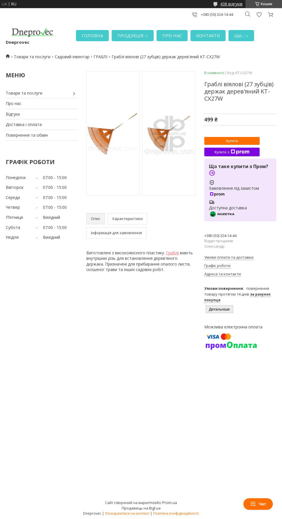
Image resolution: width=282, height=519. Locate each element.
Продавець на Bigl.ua (141, 508)
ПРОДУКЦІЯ (130, 35)
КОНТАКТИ (208, 35)
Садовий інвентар (72, 56)
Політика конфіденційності (176, 513)
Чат (258, 504)
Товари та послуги (32, 56)
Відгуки (13, 114)
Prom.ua (169, 502)
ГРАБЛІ (100, 56)
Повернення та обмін (27, 135)
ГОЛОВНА (92, 35)
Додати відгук (259, 14)
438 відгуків (231, 4)
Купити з (231, 152)
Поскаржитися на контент (127, 513)
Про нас (13, 103)
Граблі (172, 252)
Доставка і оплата (24, 124)
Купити (232, 141)
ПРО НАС (172, 35)
